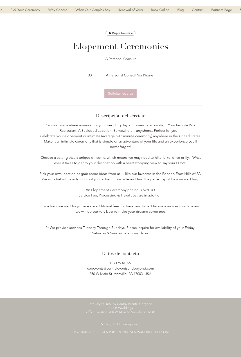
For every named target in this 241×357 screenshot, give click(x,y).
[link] (120, 93)
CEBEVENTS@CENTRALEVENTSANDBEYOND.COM (132, 332)
